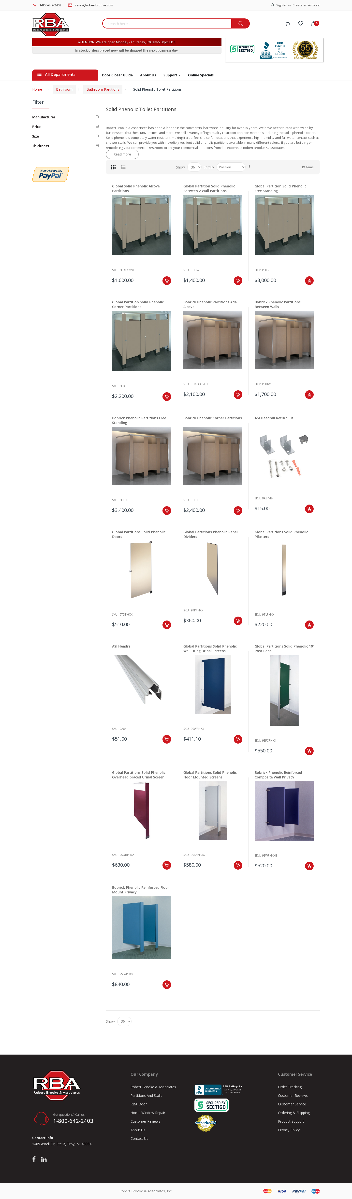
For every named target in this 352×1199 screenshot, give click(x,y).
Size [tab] (35, 136)
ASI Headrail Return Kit (274, 418)
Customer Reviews (145, 1121)
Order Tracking (290, 1087)
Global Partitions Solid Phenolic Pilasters (281, 534)
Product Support (291, 1121)
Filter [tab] (38, 102)
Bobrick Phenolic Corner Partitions (212, 418)
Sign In (281, 5)
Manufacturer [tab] (43, 117)
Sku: (115, 270)
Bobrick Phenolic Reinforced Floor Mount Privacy (140, 889)
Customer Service (292, 1104)
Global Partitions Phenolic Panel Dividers (210, 534)
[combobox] (167, 23)
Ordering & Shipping (294, 1112)
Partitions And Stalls (146, 1095)
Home (37, 89)
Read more (122, 154)
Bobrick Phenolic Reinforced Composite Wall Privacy (278, 774)
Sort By (209, 167)
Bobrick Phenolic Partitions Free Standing (139, 420)
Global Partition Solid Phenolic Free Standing (280, 188)
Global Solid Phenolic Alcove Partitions (136, 188)
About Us (138, 1130)
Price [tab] (36, 126)
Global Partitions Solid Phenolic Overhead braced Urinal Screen (138, 774)
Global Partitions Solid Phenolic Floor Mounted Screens (210, 774)
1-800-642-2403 (50, 5)
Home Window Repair (148, 1112)
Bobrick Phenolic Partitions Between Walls (278, 304)
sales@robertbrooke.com (94, 5)
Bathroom (64, 89)
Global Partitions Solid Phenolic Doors (138, 534)
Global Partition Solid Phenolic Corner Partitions (138, 304)
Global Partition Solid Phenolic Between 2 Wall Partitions (209, 188)
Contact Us (139, 1138)
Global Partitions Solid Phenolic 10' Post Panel (284, 648)
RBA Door (139, 1104)
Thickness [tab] (40, 145)
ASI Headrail (122, 646)
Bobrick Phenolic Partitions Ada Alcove (210, 304)
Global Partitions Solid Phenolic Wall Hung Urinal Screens (210, 648)
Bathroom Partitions (103, 89)
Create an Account (306, 5)
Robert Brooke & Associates (153, 1087)
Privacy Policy (289, 1130)
